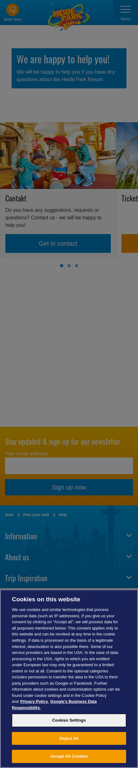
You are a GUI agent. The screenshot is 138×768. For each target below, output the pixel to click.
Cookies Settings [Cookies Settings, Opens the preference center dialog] (69, 720)
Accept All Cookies (69, 756)
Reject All (68, 738)
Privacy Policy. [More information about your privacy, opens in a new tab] (34, 701)
